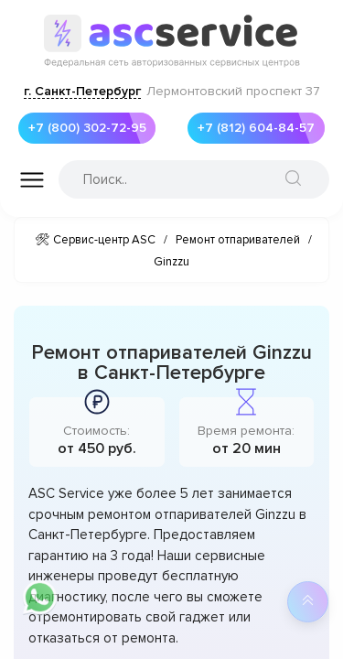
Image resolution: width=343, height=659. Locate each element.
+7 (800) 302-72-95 (82, 128)
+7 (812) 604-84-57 (251, 128)
